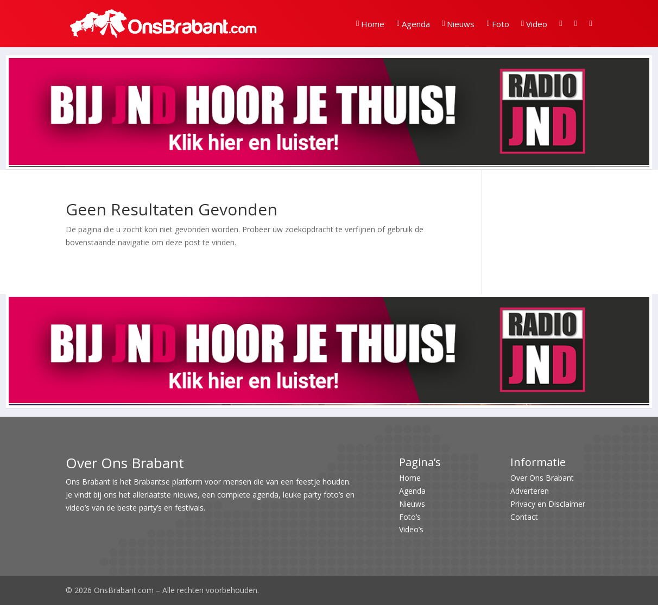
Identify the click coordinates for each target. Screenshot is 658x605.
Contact (524, 517)
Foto (497, 23)
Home (370, 23)
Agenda (412, 23)
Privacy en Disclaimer (547, 504)
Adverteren (529, 491)
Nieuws (458, 23)
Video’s (411, 529)
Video (534, 23)
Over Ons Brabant (542, 478)
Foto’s (410, 517)
